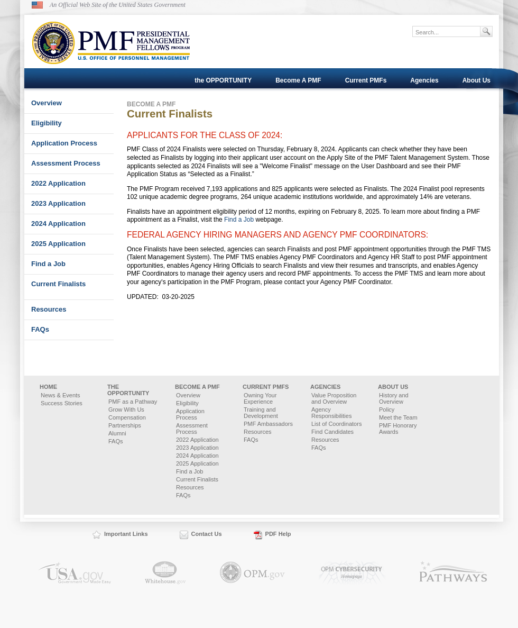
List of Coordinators (336, 424)
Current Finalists (58, 284)
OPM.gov (252, 573)
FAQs (40, 329)
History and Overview (394, 398)
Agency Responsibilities (331, 412)
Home (48, 387)
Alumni (117, 433)
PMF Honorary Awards (398, 428)
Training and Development (261, 412)
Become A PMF (298, 80)
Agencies (424, 80)
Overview (46, 103)
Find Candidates (332, 432)
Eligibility (46, 123)
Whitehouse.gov (165, 573)
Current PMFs (366, 80)
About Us (476, 80)
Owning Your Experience (260, 398)
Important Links (126, 534)
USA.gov (74, 573)
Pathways (453, 573)
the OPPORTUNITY (223, 80)
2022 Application (58, 183)
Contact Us (206, 534)
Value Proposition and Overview (333, 398)
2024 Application (58, 223)
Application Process (64, 143)
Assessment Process (65, 163)
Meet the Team (398, 417)
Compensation (127, 417)
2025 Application (58, 244)
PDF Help (278, 534)
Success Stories (61, 403)
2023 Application (58, 203)
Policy (386, 409)
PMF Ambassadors (268, 424)
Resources (48, 309)
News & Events (60, 395)
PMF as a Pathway (132, 401)
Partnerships (124, 425)
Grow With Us (126, 409)
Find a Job (48, 264)
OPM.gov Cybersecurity (352, 573)
